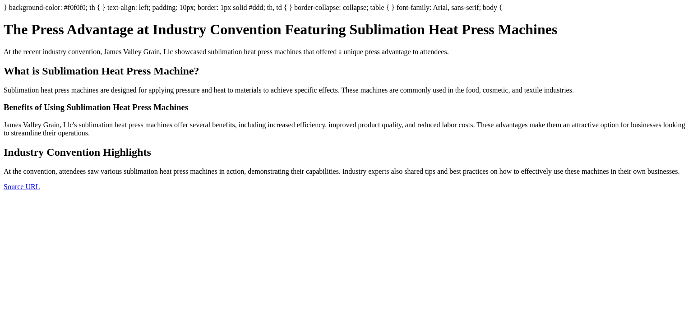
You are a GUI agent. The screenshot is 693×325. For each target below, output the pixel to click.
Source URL (22, 186)
